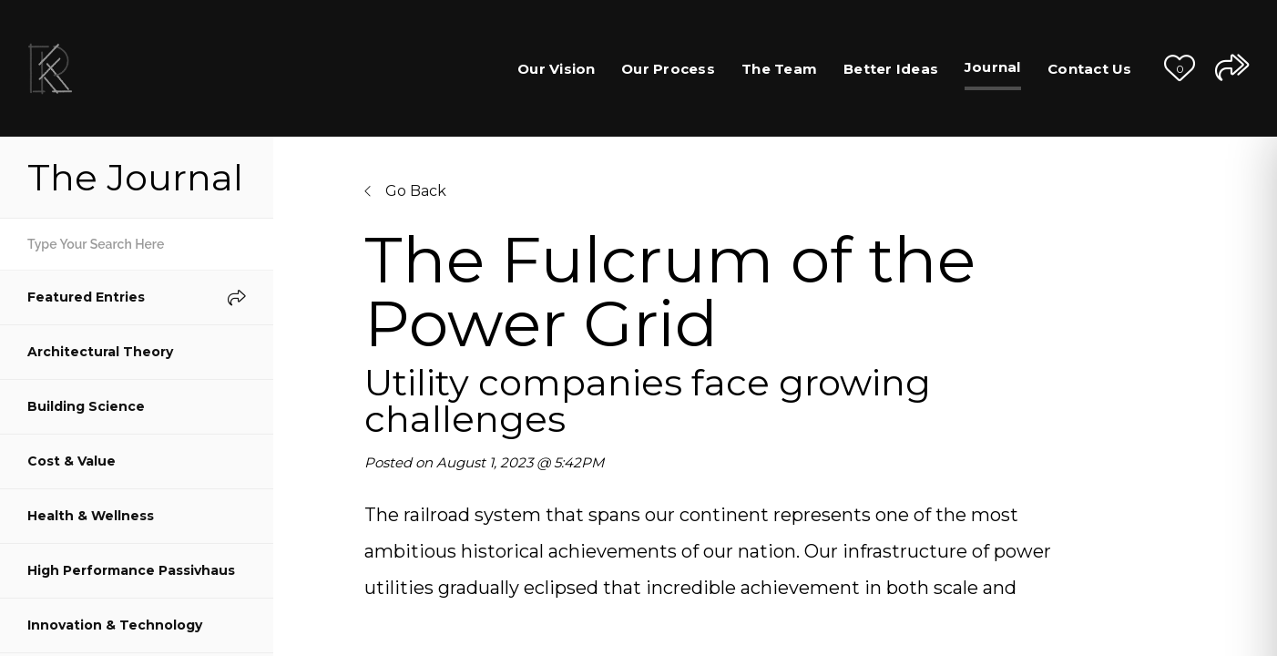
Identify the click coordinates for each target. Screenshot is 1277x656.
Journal (993, 67)
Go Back (405, 191)
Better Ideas (890, 68)
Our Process (668, 68)
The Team (779, 68)
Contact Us (1089, 68)
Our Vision (556, 68)
